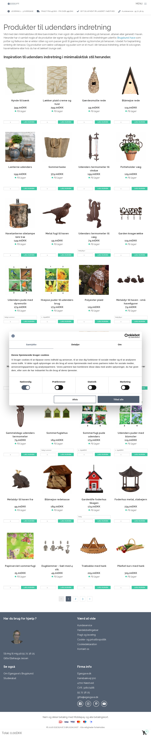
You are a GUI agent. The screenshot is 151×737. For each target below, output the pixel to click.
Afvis (75, 399)
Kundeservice (84, 625)
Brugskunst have (126, 37)
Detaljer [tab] (75, 344)
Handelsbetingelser (87, 630)
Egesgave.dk (84, 673)
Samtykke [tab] (31, 344)
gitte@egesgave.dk (87, 697)
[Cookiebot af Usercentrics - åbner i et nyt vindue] (127, 336)
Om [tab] (120, 344)
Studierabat (10, 678)
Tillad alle (118, 399)
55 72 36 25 (28, 653)
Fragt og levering (86, 634)
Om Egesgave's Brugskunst (19, 673)
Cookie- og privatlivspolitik (91, 639)
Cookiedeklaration (87, 644)
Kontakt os (83, 649)
